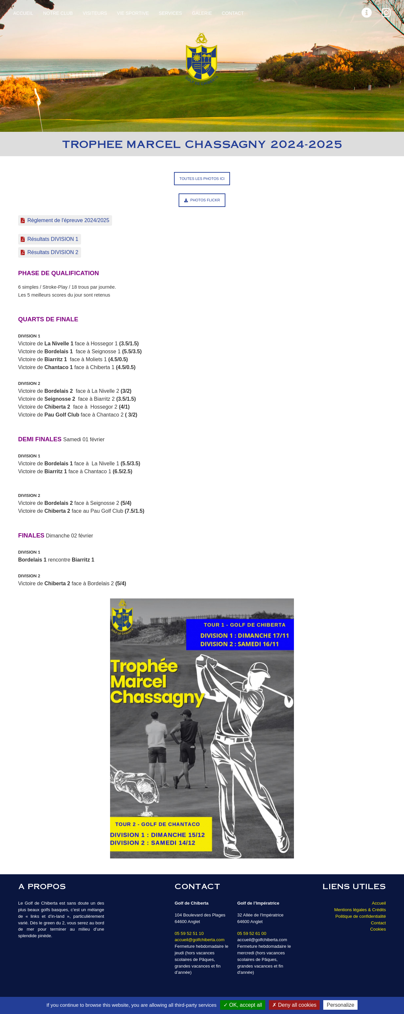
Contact (233, 13)
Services (170, 13)
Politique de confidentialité (360, 916)
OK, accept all (242, 1005)
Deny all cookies (294, 1005)
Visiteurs (95, 13)
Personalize (340, 1005)
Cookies (378, 929)
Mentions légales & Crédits (360, 909)
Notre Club (58, 13)
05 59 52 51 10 (189, 933)
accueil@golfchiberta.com (199, 939)
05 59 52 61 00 (251, 933)
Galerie (202, 13)
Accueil (23, 13)
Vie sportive (133, 13)
